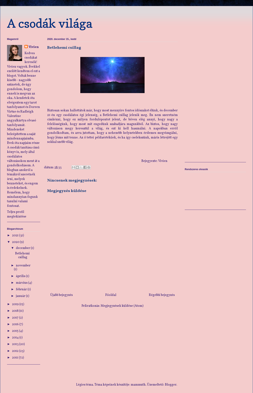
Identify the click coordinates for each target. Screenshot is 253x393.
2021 (15, 235)
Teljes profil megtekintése (16, 214)
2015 (15, 331)
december (23, 248)
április (21, 276)
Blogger (170, 385)
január (21, 296)
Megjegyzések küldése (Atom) (122, 306)
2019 (15, 304)
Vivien (34, 47)
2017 (15, 318)
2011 (15, 357)
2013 (15, 344)
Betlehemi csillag (22, 255)
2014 (15, 337)
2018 (15, 311)
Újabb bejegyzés (61, 295)
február (22, 289)
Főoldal (110, 295)
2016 (15, 324)
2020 (16, 242)
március (22, 283)
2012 (15, 351)
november (23, 265)
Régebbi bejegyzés (162, 295)
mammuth (138, 385)
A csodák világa (49, 23)
